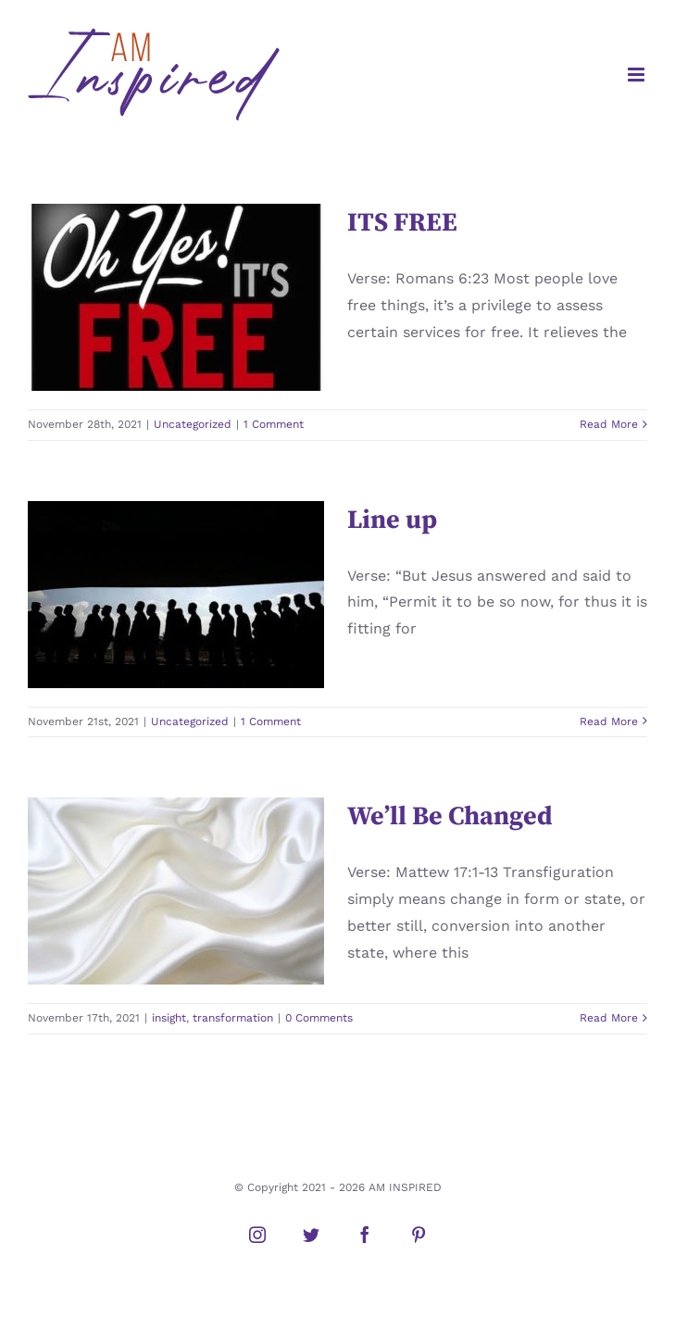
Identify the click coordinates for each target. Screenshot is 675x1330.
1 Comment (274, 424)
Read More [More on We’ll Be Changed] (609, 1017)
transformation (233, 1017)
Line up (392, 520)
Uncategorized (192, 424)
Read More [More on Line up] (609, 721)
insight (169, 1017)
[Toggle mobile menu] (637, 74)
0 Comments (319, 1017)
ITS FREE (402, 223)
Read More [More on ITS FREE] (609, 424)
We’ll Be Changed (450, 816)
